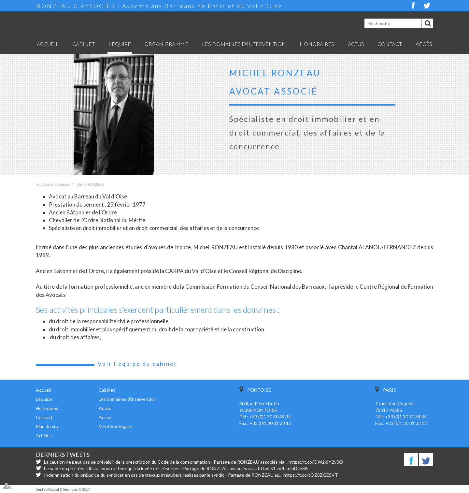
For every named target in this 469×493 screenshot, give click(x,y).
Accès (424, 44)
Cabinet (83, 44)
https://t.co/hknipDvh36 (282, 468)
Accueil (48, 44)
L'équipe (119, 44)
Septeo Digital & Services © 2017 (63, 489)
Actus (356, 44)
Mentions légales (116, 426)
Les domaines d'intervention (244, 44)
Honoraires (317, 44)
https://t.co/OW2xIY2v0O (316, 462)
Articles (44, 435)
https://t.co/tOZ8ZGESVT (310, 475)
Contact (389, 44)
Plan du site (48, 426)
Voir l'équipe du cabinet (137, 363)
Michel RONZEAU (90, 184)
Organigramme (166, 44)
